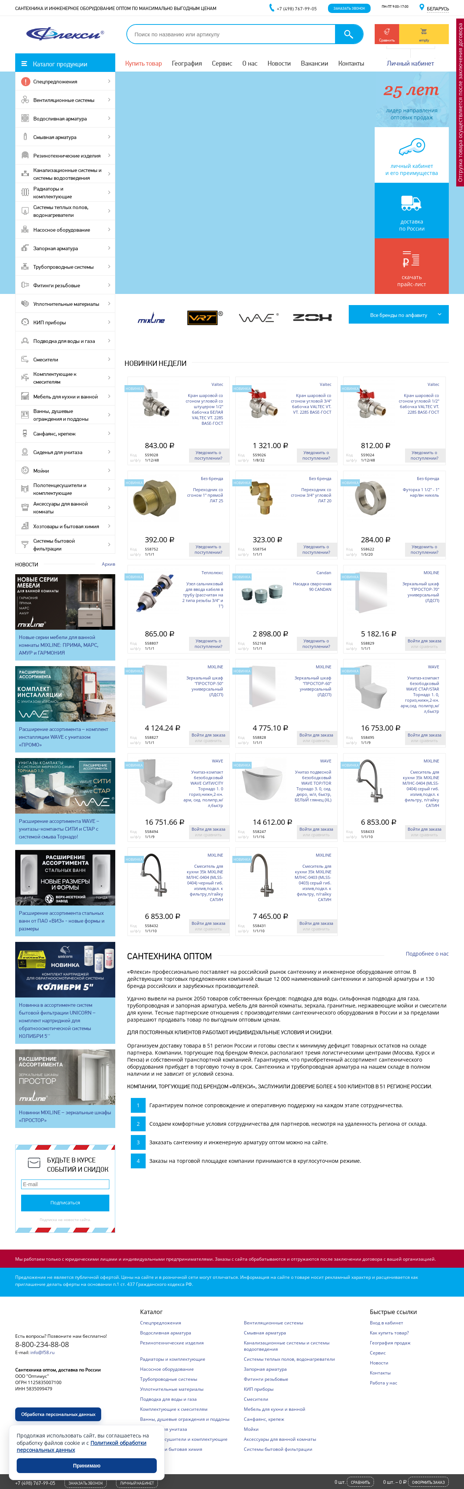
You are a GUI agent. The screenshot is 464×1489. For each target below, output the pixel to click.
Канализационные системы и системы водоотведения (67, 174)
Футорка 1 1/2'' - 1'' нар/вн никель (421, 492)
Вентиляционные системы (64, 100)
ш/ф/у (135, 460)
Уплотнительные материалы (66, 304)
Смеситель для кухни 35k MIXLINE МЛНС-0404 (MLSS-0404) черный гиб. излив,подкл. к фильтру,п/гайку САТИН (204, 882)
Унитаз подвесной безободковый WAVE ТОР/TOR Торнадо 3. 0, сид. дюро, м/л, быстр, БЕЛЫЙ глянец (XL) (313, 786)
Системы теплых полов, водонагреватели (61, 211)
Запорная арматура (55, 248)
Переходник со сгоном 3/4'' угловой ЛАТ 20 (311, 495)
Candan (323, 572)
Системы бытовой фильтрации (54, 544)
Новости (279, 63)
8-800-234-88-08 (42, 1344)
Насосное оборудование (61, 229)
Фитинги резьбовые (56, 285)
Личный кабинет (410, 63)
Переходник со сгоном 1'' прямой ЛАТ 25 (205, 495)
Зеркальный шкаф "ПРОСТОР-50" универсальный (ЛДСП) (204, 686)
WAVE (433, 666)
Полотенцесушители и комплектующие (59, 489)
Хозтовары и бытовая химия (66, 526)
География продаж (390, 1343)
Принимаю (86, 1466)
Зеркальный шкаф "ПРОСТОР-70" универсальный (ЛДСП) (420, 592)
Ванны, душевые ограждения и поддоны (61, 415)
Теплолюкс (212, 572)
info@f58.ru (42, 1352)
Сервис (222, 63)
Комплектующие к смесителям (54, 378)
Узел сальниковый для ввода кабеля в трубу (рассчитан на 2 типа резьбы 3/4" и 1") (202, 595)
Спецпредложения (55, 81)
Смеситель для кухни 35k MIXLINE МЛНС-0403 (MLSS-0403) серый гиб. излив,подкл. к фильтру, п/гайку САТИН (313, 882)
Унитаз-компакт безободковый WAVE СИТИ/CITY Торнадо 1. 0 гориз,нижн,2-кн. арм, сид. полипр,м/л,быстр (203, 788)
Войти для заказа (424, 640)
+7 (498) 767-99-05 (35, 1483)
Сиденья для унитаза (57, 452)
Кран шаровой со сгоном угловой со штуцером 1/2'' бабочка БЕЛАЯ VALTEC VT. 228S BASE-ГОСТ (204, 409)
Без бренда (212, 478)
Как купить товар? (389, 1333)
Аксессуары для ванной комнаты (60, 507)
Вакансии (314, 63)
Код (133, 454)
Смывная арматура (54, 137)
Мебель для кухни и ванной (65, 396)
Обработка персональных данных (58, 1414)
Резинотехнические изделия (66, 155)
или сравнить (424, 646)
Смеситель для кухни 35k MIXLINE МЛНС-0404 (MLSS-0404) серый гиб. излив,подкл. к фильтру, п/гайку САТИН (420, 788)
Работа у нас (383, 1383)
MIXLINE (431, 572)
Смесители (45, 359)
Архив (108, 564)
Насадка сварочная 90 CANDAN (312, 586)
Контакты (351, 63)
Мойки (41, 470)
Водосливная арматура (60, 118)
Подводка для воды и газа (64, 341)
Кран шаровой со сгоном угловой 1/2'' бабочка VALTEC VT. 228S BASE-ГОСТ (419, 404)
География (187, 63)
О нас (250, 63)
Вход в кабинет (386, 1323)
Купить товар (143, 63)
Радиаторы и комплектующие (52, 192)
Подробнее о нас (427, 953)
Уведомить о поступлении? (208, 455)
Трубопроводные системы (63, 267)
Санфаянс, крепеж (54, 433)
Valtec (217, 384)
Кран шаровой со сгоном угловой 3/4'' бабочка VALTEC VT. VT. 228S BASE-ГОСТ (311, 404)
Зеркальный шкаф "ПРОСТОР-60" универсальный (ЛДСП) (313, 686)
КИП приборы (49, 322)
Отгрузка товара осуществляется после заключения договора (460, 102)
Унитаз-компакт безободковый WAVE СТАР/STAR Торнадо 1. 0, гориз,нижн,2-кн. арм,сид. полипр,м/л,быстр (420, 694)
